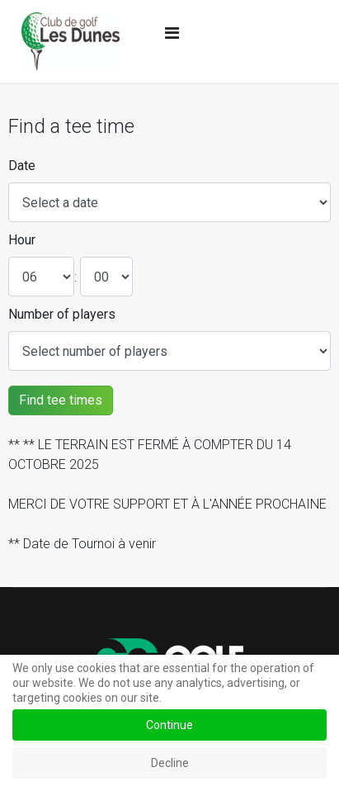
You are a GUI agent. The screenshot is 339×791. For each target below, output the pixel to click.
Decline (170, 763)
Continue (169, 725)
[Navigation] (172, 33)
